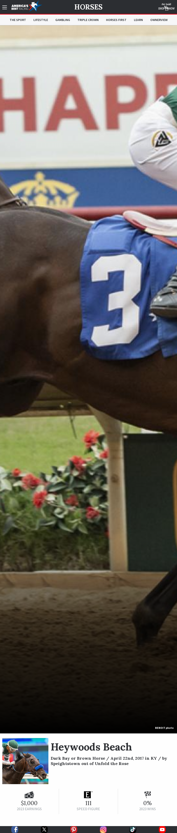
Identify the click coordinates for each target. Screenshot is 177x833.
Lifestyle (40, 20)
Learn (138, 20)
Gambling (62, 20)
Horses (88, 7)
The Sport (18, 20)
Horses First (116, 20)
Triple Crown (88, 20)
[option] (88, 379)
